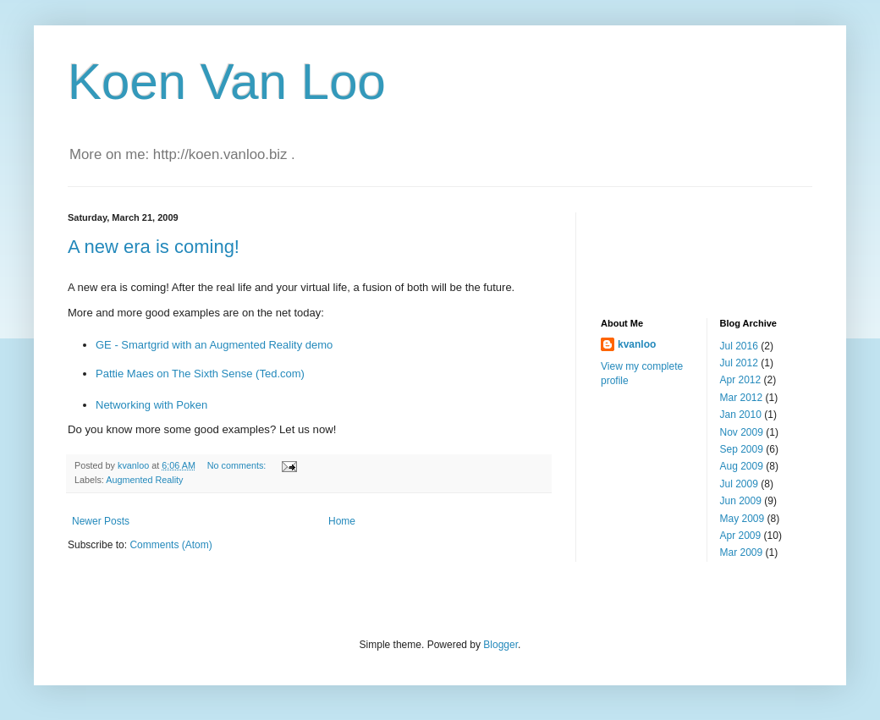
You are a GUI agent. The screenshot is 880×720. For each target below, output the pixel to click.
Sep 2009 (741, 449)
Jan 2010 (741, 414)
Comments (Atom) (170, 545)
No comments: (238, 465)
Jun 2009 (741, 501)
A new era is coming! (153, 246)
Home (341, 521)
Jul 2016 (739, 346)
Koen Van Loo (227, 81)
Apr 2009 (741, 535)
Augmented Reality (144, 480)
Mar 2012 (741, 398)
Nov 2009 (741, 432)
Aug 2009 (741, 466)
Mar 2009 (741, 552)
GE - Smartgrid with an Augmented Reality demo (214, 344)
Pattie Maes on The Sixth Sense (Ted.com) (200, 373)
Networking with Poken (151, 404)
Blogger (500, 645)
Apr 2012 (741, 380)
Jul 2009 (739, 484)
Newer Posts (100, 521)
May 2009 (742, 519)
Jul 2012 (739, 363)
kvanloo (637, 344)
